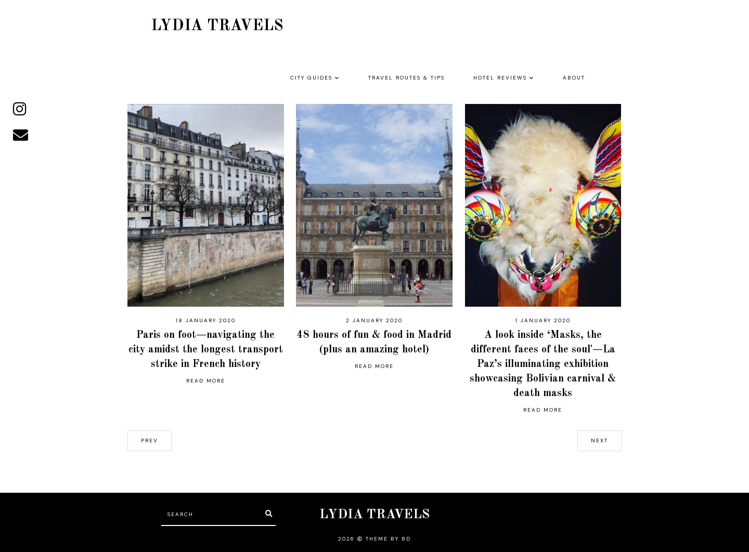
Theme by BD (388, 538)
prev (149, 440)
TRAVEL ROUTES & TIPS (406, 77)
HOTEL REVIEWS (500, 77)
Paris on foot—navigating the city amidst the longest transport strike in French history (205, 350)
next (599, 440)
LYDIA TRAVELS (217, 26)
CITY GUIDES (311, 77)
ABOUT (574, 77)
